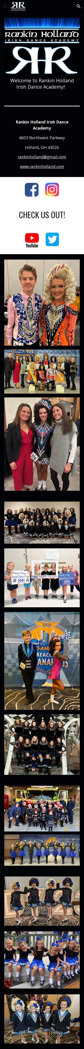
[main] (42, 83)
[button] (5, 6)
